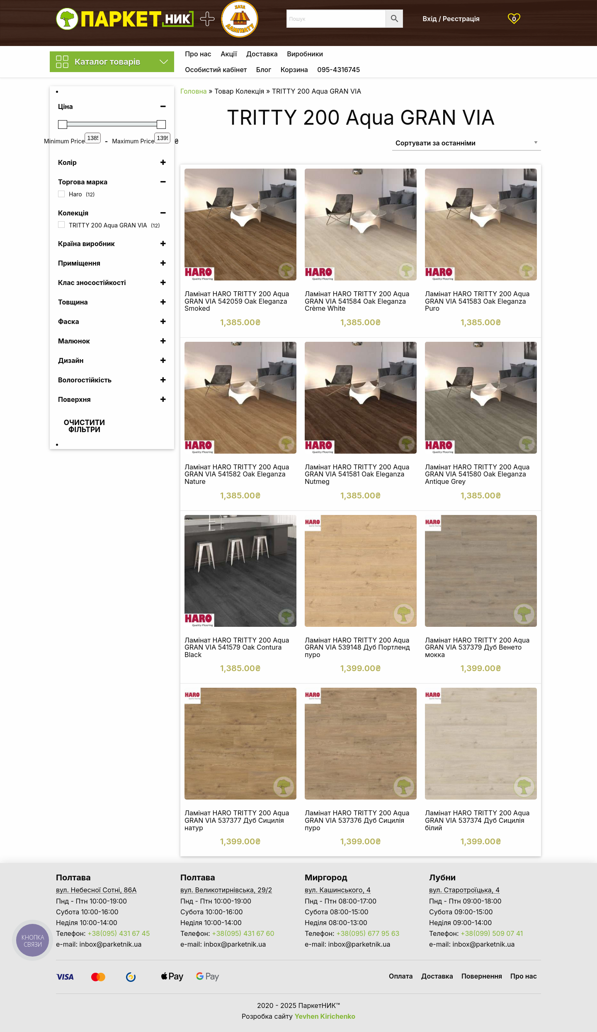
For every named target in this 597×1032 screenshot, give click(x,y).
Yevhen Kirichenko (325, 1016)
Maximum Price (133, 141)
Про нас (198, 54)
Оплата (401, 976)
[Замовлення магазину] (466, 143)
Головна (193, 91)
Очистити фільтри (84, 426)
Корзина (294, 69)
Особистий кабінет (216, 69)
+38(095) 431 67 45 (118, 933)
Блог (263, 69)
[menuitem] (198, 54)
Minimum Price (64, 141)
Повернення (481, 976)
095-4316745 (338, 69)
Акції (229, 54)
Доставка (262, 54)
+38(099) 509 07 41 (492, 933)
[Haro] (61, 194)
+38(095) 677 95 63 (367, 933)
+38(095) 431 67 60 (243, 933)
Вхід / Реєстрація (451, 19)
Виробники (305, 54)
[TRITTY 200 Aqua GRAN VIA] (61, 224)
